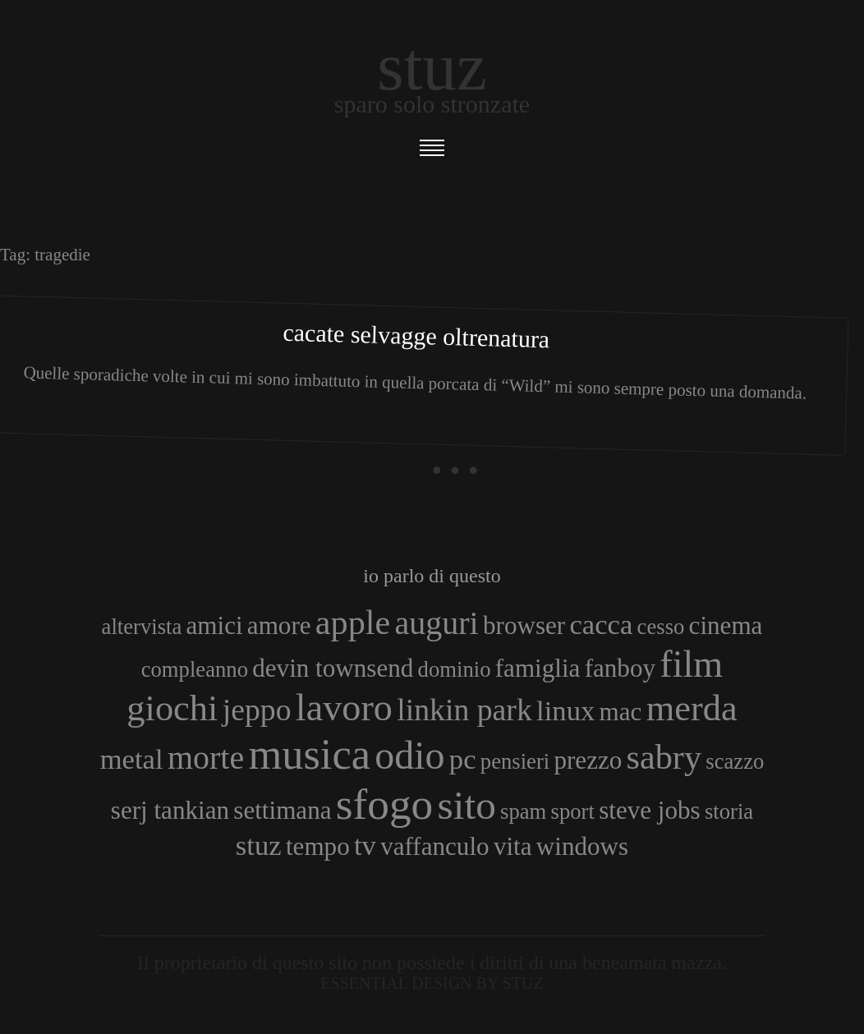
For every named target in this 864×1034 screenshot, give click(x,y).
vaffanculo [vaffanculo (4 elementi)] (434, 846)
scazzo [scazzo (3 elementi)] (734, 761)
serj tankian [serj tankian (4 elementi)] (170, 810)
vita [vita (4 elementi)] (513, 846)
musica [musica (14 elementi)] (309, 754)
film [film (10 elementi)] (691, 664)
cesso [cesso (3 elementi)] (661, 626)
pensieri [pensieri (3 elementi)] (514, 761)
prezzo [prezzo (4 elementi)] (588, 760)
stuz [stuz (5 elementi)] (259, 845)
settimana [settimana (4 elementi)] (282, 810)
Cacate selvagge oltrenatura (416, 336)
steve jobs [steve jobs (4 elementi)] (650, 810)
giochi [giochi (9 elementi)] (172, 707)
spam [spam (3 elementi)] (523, 811)
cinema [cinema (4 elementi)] (726, 625)
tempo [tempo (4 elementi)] (318, 846)
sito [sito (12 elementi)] (467, 805)
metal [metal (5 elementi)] (131, 758)
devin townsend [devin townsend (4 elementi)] (332, 668)
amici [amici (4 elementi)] (214, 625)
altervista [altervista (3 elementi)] (142, 626)
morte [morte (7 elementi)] (206, 757)
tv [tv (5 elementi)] (365, 845)
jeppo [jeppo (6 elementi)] (257, 709)
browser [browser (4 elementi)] (524, 625)
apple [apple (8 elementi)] (352, 622)
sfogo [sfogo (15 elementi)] (385, 804)
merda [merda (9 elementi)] (692, 707)
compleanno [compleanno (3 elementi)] (194, 669)
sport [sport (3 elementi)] (573, 811)
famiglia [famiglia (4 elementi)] (538, 668)
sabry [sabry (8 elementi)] (664, 757)
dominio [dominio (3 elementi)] (454, 669)
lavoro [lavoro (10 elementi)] (344, 707)
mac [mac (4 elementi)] (621, 711)
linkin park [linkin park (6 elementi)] (464, 709)
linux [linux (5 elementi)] (565, 710)
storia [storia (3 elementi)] (729, 811)
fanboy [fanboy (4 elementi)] (620, 668)
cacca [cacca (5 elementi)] (600, 624)
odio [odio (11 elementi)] (409, 755)
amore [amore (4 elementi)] (279, 625)
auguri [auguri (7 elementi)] (437, 622)
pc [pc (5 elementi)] (462, 758)
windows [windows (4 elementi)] (582, 846)
